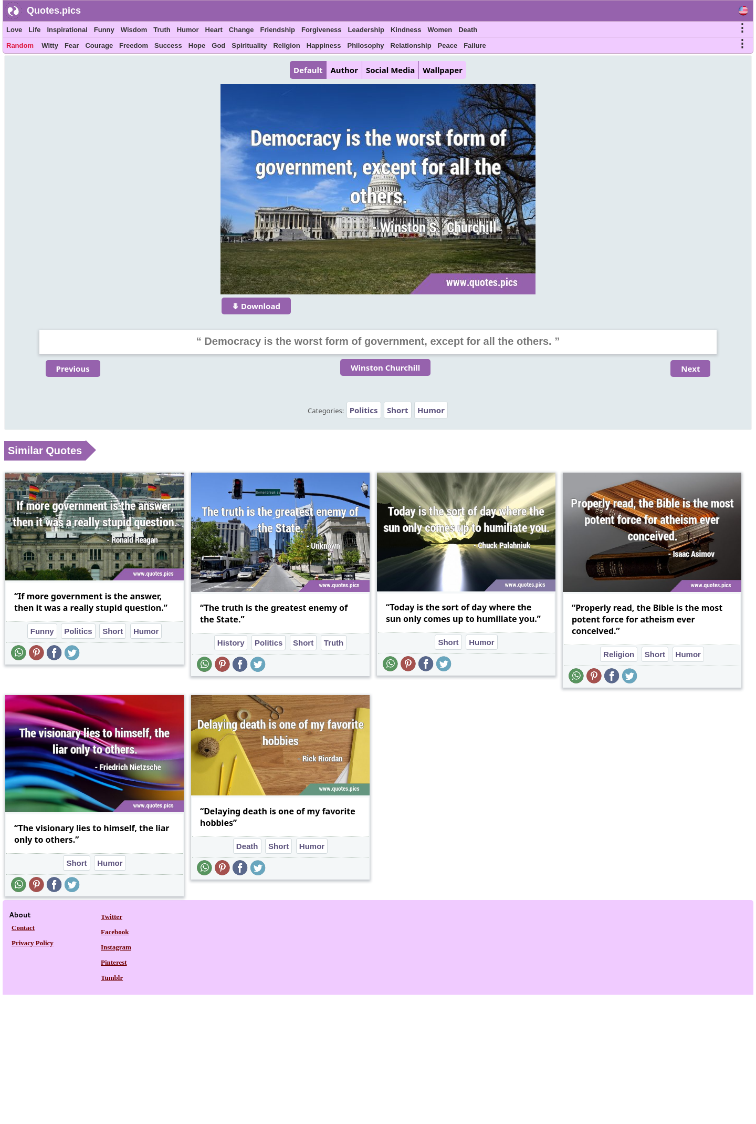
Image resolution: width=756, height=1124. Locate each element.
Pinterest (114, 962)
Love (14, 30)
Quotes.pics (54, 10)
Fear (72, 45)
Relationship (411, 45)
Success (168, 45)
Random (20, 45)
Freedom (133, 45)
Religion (286, 45)
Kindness (406, 30)
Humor (188, 30)
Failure (475, 45)
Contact (23, 928)
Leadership (366, 30)
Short (397, 410)
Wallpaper (443, 70)
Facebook (115, 932)
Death (467, 30)
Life (34, 30)
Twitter (111, 917)
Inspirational (67, 30)
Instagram (116, 947)
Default (307, 70)
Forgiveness (321, 30)
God (218, 45)
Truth (162, 30)
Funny (104, 30)
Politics (364, 410)
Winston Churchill (385, 367)
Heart (214, 30)
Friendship (277, 30)
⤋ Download (256, 306)
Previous (73, 368)
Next (690, 368)
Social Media (390, 70)
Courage (99, 45)
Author (344, 70)
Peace (448, 45)
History (231, 642)
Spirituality (249, 45)
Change (241, 30)
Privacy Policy (33, 943)
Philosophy (366, 45)
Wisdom (134, 30)
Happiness (324, 45)
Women (439, 30)
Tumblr (112, 978)
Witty (49, 45)
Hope (197, 45)
